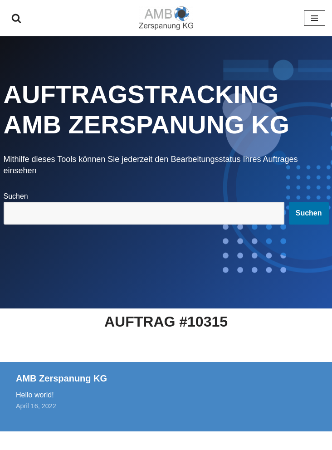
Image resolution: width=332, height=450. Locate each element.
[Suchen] (16, 18)
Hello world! (35, 395)
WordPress (203, 441)
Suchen (16, 196)
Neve (119, 441)
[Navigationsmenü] (314, 18)
